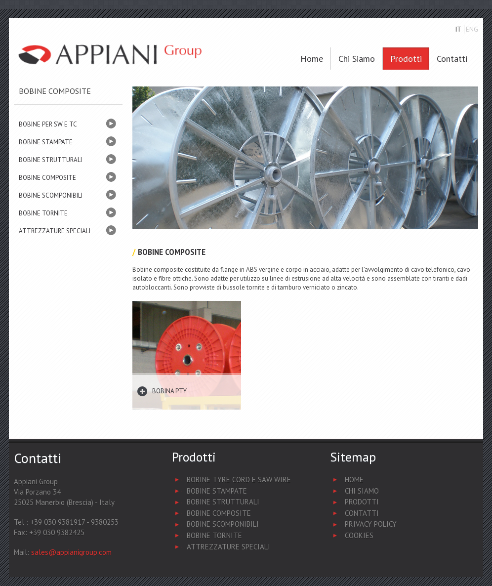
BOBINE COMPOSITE (47, 177)
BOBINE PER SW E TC (48, 124)
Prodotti (406, 58)
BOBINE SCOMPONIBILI (50, 195)
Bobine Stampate (217, 491)
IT (458, 29)
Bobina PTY (169, 391)
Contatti (452, 58)
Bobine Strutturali (223, 501)
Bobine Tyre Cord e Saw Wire (239, 479)
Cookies (359, 535)
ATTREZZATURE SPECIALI (54, 231)
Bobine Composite (219, 513)
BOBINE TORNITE (43, 213)
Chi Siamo (362, 491)
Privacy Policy (371, 524)
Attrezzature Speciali (228, 546)
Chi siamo (356, 58)
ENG (472, 29)
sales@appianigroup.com (71, 552)
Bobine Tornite (214, 535)
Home (311, 58)
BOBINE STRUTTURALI (50, 160)
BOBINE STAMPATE (46, 142)
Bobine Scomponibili (223, 524)
